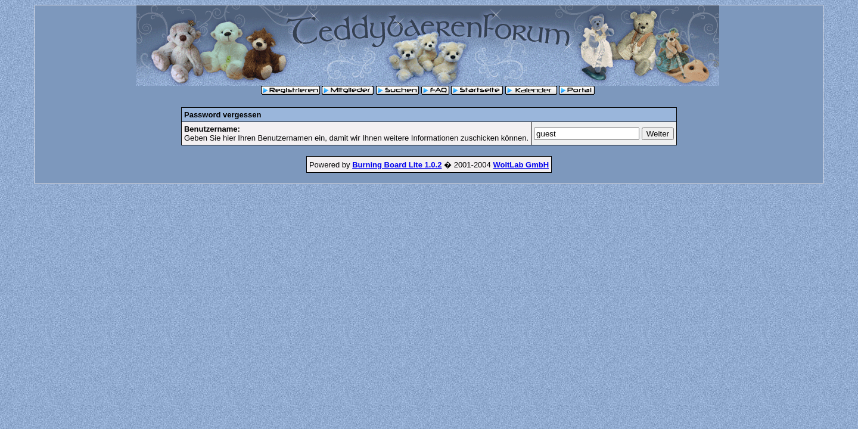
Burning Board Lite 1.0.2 (397, 164)
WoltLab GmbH (521, 164)
